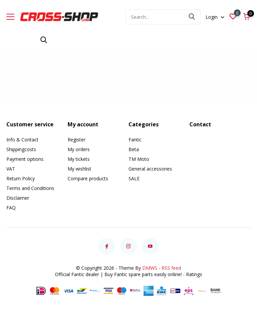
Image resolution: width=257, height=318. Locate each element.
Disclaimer (17, 198)
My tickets (79, 159)
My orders (79, 149)
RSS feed (171, 268)
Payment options (25, 159)
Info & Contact (22, 139)
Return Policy (20, 178)
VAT (10, 169)
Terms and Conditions (30, 188)
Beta (133, 149)
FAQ (11, 207)
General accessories (150, 169)
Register (76, 139)
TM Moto (138, 159)
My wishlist (79, 169)
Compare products (88, 178)
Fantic (135, 139)
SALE (134, 178)
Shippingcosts (21, 149)
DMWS (149, 268)
